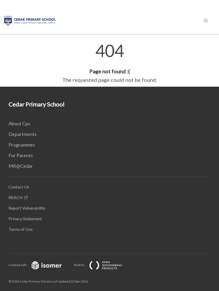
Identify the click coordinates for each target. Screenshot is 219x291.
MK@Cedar (20, 166)
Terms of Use (20, 229)
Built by (102, 265)
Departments (22, 134)
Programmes (21, 145)
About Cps (19, 123)
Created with (39, 265)
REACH (15, 197)
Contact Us (18, 186)
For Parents (20, 155)
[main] (109, 63)
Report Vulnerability (26, 207)
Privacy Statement (25, 218)
